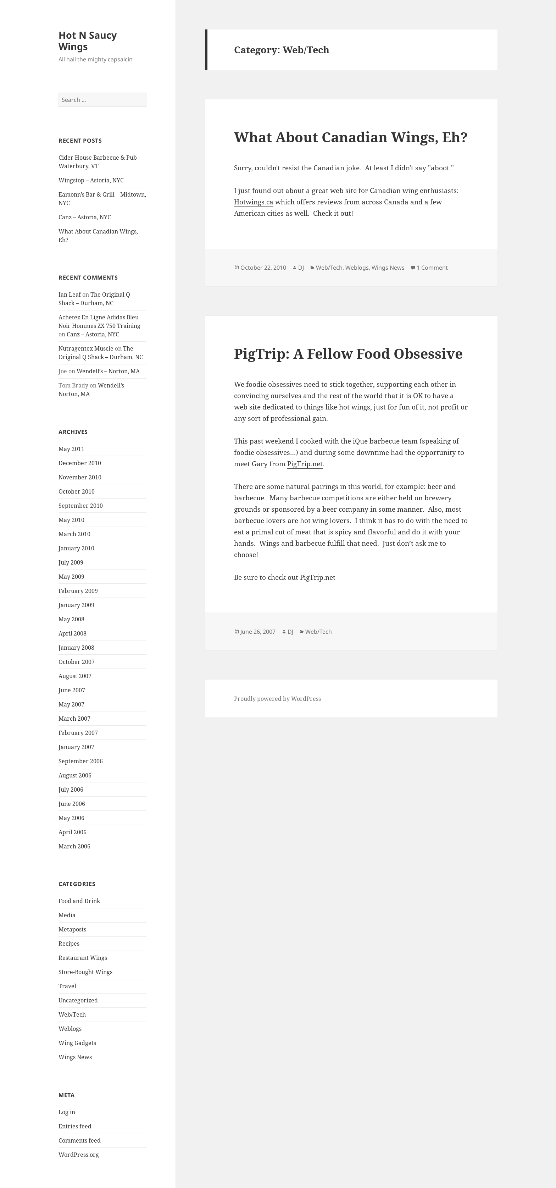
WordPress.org (79, 1155)
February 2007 (78, 733)
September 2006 (81, 761)
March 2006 (74, 846)
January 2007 (76, 747)
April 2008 (73, 633)
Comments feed (80, 1140)
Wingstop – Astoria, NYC (91, 180)
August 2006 (75, 775)
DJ (301, 267)
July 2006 (71, 789)
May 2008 (71, 619)
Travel (67, 986)
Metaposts (72, 929)
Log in (67, 1112)
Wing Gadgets (77, 1043)
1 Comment (432, 267)
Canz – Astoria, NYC (85, 217)
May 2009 (71, 577)
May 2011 (71, 449)
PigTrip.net (305, 463)
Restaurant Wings (83, 958)
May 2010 (71, 520)
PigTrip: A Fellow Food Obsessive (348, 353)
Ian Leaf (70, 294)
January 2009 (76, 605)
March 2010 (74, 534)
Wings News (75, 1057)
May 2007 (71, 704)
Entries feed (75, 1126)
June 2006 (72, 804)
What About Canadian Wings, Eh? (351, 136)
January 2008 (76, 647)
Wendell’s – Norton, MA (108, 371)
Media (67, 915)
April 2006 (73, 832)
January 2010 (76, 548)
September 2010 (81, 506)
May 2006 (71, 818)
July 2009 (71, 562)
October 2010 (77, 491)
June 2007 (72, 690)
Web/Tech (72, 1014)
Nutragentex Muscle (86, 348)
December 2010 (80, 463)
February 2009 (78, 591)
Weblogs (70, 1029)
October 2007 (77, 662)
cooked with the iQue (334, 441)
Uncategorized (78, 1000)
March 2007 (74, 718)
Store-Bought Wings (85, 972)
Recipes (69, 943)
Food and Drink (79, 901)
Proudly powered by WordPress (277, 699)
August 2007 (75, 676)
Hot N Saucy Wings (88, 40)
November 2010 (80, 477)
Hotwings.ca (253, 202)
